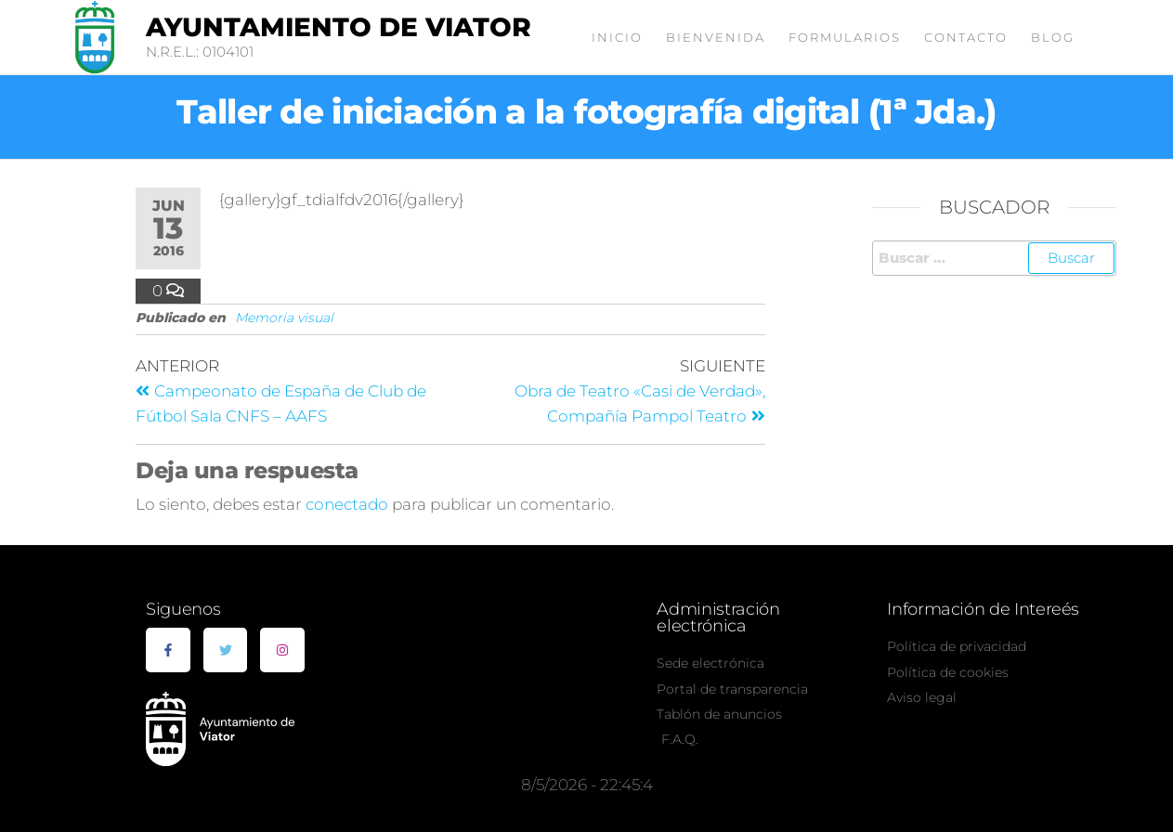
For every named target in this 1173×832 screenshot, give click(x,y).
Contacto (966, 37)
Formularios (845, 37)
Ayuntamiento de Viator (338, 27)
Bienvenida (715, 37)
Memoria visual (284, 317)
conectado (347, 504)
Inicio (617, 37)
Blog (1053, 37)
